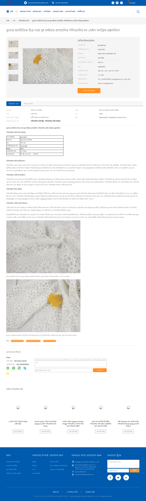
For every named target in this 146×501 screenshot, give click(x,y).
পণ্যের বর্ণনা (28, 103)
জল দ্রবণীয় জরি (11, 469)
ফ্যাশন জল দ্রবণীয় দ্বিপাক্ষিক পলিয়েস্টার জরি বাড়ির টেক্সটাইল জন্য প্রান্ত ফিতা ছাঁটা (100, 423)
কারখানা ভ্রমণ (37, 11)
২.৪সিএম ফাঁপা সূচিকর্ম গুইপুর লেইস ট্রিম (17, 422)
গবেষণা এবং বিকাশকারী (57, 469)
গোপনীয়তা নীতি (72, 492)
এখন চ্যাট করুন (70, 11)
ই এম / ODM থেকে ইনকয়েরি (58, 466)
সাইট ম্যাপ (55, 492)
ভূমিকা (34, 462)
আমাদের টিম (36, 473)
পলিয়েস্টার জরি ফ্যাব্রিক (33, 341)
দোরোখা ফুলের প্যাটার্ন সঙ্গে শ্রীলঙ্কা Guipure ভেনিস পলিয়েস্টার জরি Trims (45, 423)
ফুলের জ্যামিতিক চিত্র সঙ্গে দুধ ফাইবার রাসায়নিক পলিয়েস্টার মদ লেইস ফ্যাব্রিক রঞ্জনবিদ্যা (60, 21)
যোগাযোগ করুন (58, 11)
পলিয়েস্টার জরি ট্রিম (17, 341)
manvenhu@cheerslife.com (38, 3)
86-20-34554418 (62, 3)
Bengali (132, 3)
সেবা (33, 469)
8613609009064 (23, 364)
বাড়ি (9, 11)
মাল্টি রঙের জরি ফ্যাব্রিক (13, 473)
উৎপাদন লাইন (54, 462)
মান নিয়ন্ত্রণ (47, 11)
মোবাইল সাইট (90, 492)
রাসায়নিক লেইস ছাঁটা (49, 341)
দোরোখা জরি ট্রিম (11, 466)
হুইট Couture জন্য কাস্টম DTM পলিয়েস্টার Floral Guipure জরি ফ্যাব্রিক (128, 423)
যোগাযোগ (100, 370)
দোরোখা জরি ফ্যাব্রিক (12, 462)
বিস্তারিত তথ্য (14, 103)
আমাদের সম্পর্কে (25, 11)
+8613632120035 (20, 361)
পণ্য (16, 11)
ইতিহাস (34, 466)
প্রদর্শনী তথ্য (81, 11)
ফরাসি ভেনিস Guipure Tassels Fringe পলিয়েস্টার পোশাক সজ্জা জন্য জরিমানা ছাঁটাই (73, 423)
